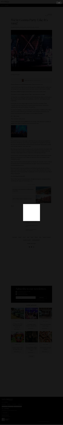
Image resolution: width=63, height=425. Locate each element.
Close (59, 2)
